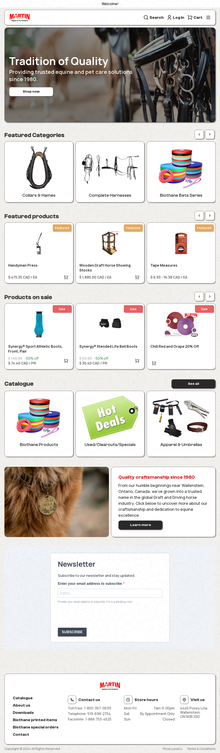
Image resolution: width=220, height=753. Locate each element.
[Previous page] (199, 134)
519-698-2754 (99, 713)
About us (21, 705)
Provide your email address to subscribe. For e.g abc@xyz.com (95, 601)
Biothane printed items (35, 720)
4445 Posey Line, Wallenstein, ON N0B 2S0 (194, 712)
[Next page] (209, 134)
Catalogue (23, 698)
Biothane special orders (36, 727)
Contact (21, 734)
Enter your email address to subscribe (90, 583)
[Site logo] (19, 17)
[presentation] (91, 615)
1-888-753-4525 (98, 719)
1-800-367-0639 (97, 708)
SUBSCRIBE (72, 632)
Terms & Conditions (201, 749)
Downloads (23, 712)
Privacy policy (172, 749)
